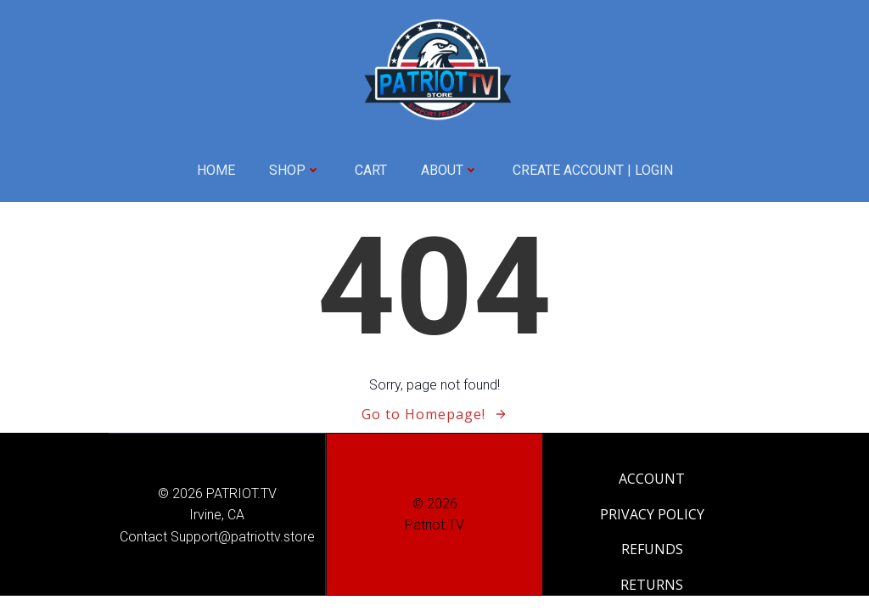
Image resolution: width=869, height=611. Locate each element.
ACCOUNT (652, 478)
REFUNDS (652, 549)
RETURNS (651, 584)
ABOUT (450, 170)
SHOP (295, 170)
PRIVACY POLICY (652, 514)
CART (371, 170)
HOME (216, 170)
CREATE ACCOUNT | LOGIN (593, 170)
